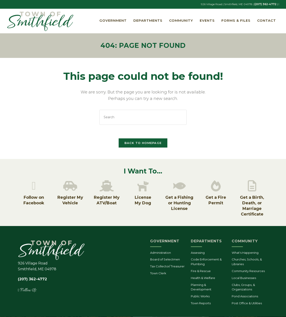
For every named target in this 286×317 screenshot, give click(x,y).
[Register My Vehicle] (70, 186)
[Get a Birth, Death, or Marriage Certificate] (252, 186)
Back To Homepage (143, 143)
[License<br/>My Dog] (143, 186)
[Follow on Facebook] (33, 186)
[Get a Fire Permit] (215, 186)
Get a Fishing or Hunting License (179, 203)
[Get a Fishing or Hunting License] (179, 186)
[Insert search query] (143, 117)
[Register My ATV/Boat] (106, 186)
